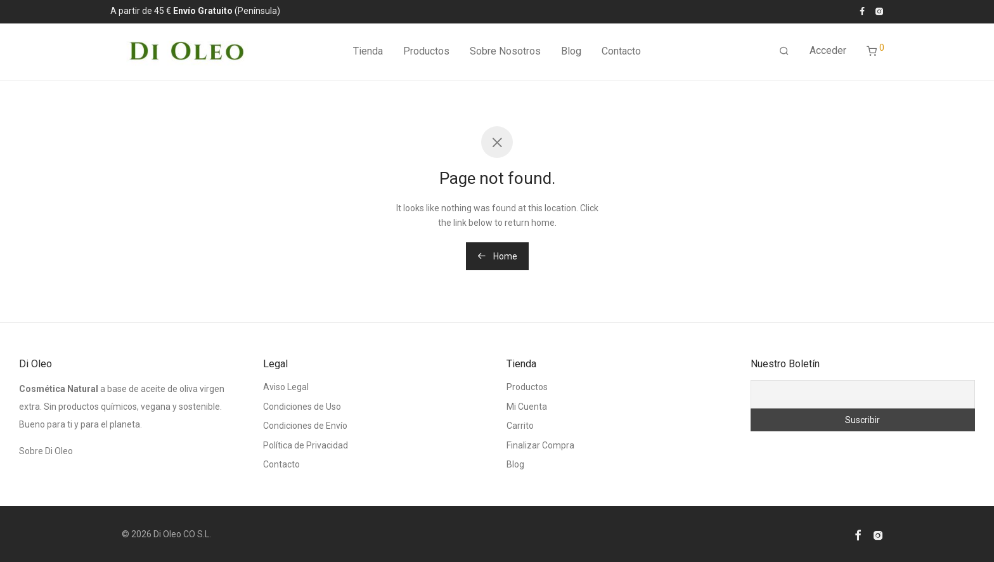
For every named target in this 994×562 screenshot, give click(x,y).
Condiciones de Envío (305, 426)
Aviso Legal (286, 387)
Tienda (368, 54)
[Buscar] (784, 54)
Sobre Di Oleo (46, 451)
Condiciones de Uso (302, 407)
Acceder (828, 53)
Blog (571, 54)
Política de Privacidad (305, 445)
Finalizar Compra (540, 445)
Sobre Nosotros (505, 54)
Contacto (621, 54)
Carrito (520, 426)
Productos (426, 54)
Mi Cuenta (527, 407)
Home (497, 256)
